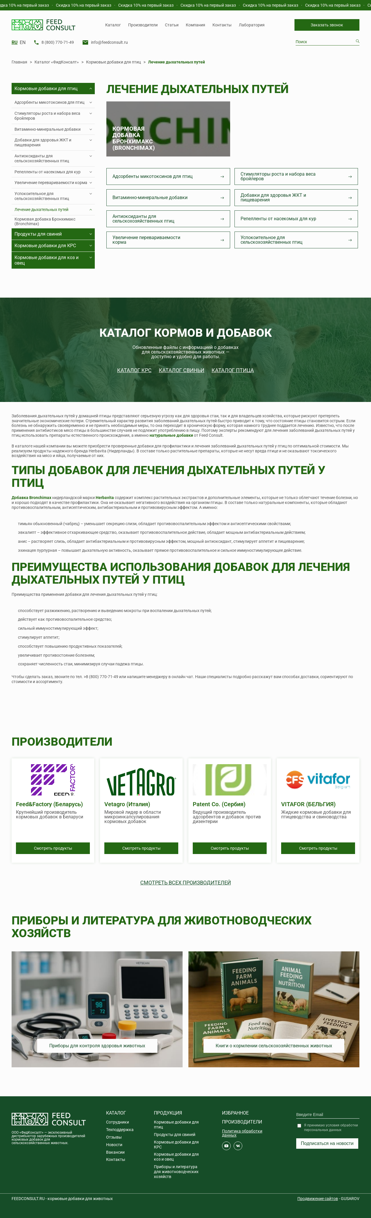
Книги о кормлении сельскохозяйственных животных (274, 1045)
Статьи (172, 25)
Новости (114, 1144)
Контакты (222, 25)
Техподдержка (120, 1129)
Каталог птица (233, 370)
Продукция (168, 1113)
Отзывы (114, 1137)
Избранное (235, 1113)
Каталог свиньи (181, 370)
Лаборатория (252, 25)
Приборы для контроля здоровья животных (97, 1045)
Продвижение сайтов (317, 1198)
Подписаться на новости (327, 1143)
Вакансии (115, 1152)
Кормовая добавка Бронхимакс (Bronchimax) (44, 221)
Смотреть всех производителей (185, 882)
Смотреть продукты (53, 848)
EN (23, 42)
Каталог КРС (134, 370)
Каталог (113, 25)
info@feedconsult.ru (109, 42)
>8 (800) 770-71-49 (101, 676)
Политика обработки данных (242, 1133)
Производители (143, 25)
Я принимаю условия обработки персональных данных (331, 1127)
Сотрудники (117, 1122)
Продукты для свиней (174, 1134)
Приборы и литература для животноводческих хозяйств (176, 1171)
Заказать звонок (327, 25)
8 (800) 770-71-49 (57, 42)
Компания (195, 25)
